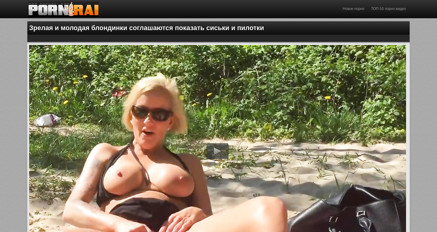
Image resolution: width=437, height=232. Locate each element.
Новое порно (353, 9)
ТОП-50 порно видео (388, 9)
